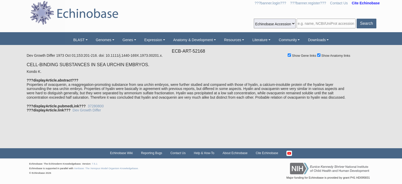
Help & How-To (204, 153)
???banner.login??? (270, 3)
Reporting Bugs (151, 153)
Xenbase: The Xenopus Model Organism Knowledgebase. (106, 168)
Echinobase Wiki (121, 153)
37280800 (96, 106)
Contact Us (339, 3)
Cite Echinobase (267, 153)
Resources (232, 40)
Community (288, 40)
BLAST (79, 40)
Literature (259, 40)
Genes (128, 40)
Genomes (104, 40)
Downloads (317, 40)
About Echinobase (235, 153)
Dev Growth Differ (87, 110)
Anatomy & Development (193, 40)
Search (366, 23)
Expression (153, 40)
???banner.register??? (308, 3)
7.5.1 (94, 163)
